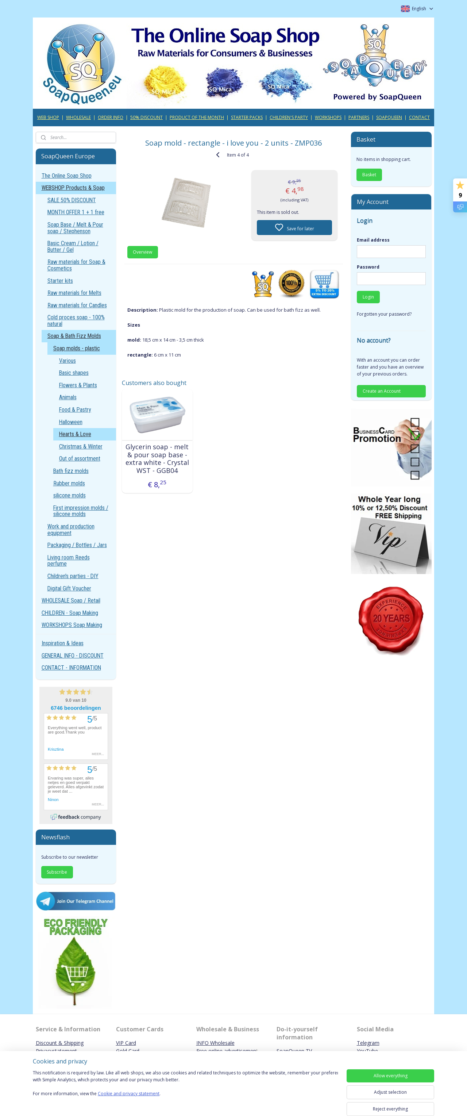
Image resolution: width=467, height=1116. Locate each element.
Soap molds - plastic (76, 348)
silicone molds (69, 495)
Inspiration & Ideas (63, 643)
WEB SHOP (48, 117)
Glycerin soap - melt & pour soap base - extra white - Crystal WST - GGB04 (157, 458)
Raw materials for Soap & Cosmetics (76, 265)
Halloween (70, 422)
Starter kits (60, 280)
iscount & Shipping (62, 1042)
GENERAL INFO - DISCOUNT (73, 655)
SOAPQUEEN (389, 117)
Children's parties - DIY (73, 576)
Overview (142, 252)
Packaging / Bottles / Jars (77, 545)
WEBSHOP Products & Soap (73, 187)
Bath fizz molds (71, 470)
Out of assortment (79, 458)
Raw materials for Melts (74, 292)
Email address (373, 240)
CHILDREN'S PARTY (289, 117)
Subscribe (57, 872)
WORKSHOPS (328, 117)
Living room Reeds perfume (68, 560)
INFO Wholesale (215, 1042)
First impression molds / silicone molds (80, 511)
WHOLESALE (78, 117)
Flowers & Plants (78, 385)
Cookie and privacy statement (128, 1094)
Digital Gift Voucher (69, 588)
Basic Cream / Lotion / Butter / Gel (73, 246)
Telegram (368, 1042)
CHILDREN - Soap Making (70, 612)
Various (67, 360)
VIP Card (126, 1042)
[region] (185, 1087)
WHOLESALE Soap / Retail (71, 600)
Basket (369, 175)
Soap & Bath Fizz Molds (74, 335)
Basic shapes (74, 372)
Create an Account (382, 391)
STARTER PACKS (247, 117)
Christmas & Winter (81, 446)
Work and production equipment (70, 529)
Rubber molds (69, 483)
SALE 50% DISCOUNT (71, 200)
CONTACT (419, 117)
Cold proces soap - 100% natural (76, 320)
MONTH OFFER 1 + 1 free (75, 212)
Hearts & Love (75, 434)
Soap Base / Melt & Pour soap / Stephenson (75, 228)
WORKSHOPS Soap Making (72, 625)
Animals (68, 397)
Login (368, 297)
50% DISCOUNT (146, 117)
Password (368, 267)
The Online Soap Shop (67, 175)
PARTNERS (358, 117)
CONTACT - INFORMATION (71, 667)
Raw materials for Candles (77, 305)
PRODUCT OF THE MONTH (197, 117)
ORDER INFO (110, 117)
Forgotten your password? (384, 314)
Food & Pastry (75, 409)
